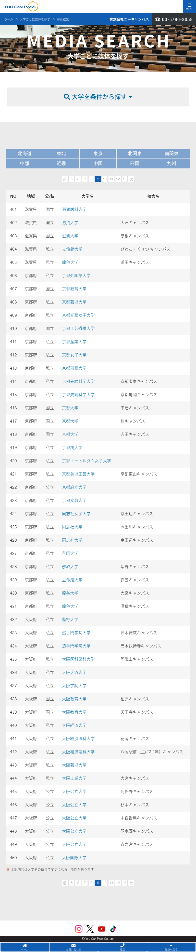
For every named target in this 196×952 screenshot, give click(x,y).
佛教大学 (70, 566)
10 (104, 179)
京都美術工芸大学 (78, 474)
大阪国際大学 (74, 857)
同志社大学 (72, 527)
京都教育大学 (74, 288)
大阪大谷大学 (74, 672)
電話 (122, 947)
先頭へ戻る (171, 947)
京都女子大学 (74, 355)
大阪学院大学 (74, 685)
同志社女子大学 (76, 513)
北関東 (135, 153)
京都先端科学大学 (78, 381)
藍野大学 (70, 619)
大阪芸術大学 (74, 765)
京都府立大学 (74, 487)
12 (118, 179)
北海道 (24, 153)
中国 (98, 163)
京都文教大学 (74, 500)
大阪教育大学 (74, 699)
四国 (134, 163)
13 (124, 179)
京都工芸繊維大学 (78, 328)
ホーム (8, 16)
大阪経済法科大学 (78, 738)
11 (111, 179)
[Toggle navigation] (189, 6)
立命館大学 (72, 249)
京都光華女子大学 (78, 315)
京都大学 (72, 408)
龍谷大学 (70, 262)
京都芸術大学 (74, 302)
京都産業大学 (74, 341)
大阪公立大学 (74, 791)
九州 (171, 163)
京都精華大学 (74, 368)
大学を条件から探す (98, 96)
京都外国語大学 (76, 275)
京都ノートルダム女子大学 (86, 460)
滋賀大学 (70, 222)
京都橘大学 (72, 447)
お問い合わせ (73, 947)
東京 (98, 153)
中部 (24, 163)
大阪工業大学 (74, 778)
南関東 (171, 153)
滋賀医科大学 (74, 209)
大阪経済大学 (74, 725)
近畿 (61, 163)
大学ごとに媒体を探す (35, 16)
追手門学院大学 (76, 632)
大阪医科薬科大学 (78, 659)
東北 (61, 153)
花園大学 (70, 553)
